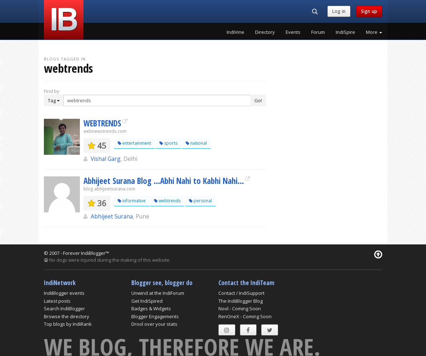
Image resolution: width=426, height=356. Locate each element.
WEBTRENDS (102, 123)
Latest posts (57, 301)
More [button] (374, 32)
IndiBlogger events (64, 293)
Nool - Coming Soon (239, 308)
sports (168, 143)
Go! (258, 100)
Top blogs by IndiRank (68, 324)
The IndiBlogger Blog (240, 301)
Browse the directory (66, 316)
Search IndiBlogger (64, 308)
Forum (318, 32)
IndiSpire (345, 32)
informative (132, 201)
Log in (339, 11)
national (196, 143)
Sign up (369, 11)
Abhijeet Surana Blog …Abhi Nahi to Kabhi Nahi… (163, 180)
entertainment (134, 143)
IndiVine (235, 32)
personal (200, 201)
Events (293, 32)
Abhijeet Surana (112, 216)
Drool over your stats (154, 324)
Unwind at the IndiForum (157, 293)
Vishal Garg (106, 159)
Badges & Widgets (151, 308)
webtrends (167, 201)
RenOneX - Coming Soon (245, 316)
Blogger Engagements (155, 316)
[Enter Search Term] (157, 100)
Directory (265, 32)
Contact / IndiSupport (241, 293)
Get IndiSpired (147, 301)
